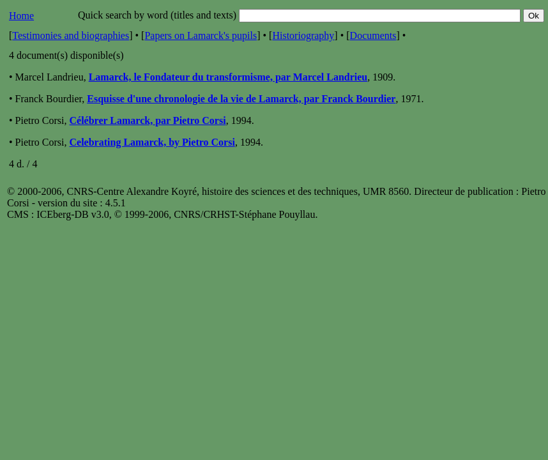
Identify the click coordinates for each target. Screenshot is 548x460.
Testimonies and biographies (70, 35)
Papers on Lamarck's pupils (200, 35)
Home (21, 15)
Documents (373, 35)
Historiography (303, 35)
